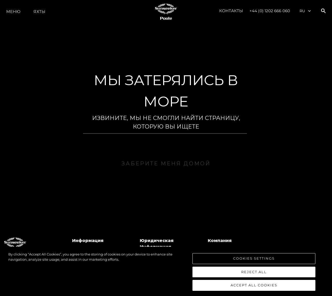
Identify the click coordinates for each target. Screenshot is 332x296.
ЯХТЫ (39, 11)
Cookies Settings (254, 259)
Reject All (254, 272)
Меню (13, 11)
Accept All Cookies (254, 286)
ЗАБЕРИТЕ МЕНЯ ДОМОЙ (166, 169)
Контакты (231, 10)
